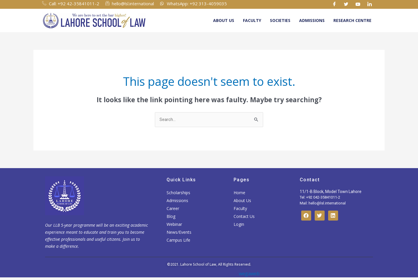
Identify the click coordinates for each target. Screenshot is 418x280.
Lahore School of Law (198, 264)
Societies (280, 20)
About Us (223, 20)
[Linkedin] (369, 4)
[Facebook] (334, 4)
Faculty (252, 20)
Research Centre (352, 20)
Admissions (312, 20)
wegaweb (249, 273)
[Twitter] (346, 4)
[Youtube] (358, 4)
